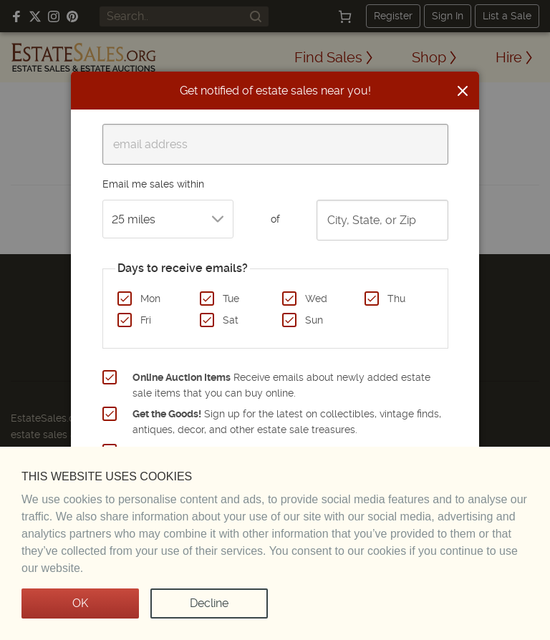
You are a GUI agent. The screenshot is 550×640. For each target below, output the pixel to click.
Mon (150, 298)
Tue (231, 298)
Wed (316, 298)
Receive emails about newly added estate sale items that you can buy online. (281, 385)
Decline (209, 603)
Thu (396, 298)
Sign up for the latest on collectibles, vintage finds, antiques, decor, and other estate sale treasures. (286, 421)
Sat (230, 320)
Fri (145, 320)
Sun (314, 320)
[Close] (462, 91)
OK (80, 603)
